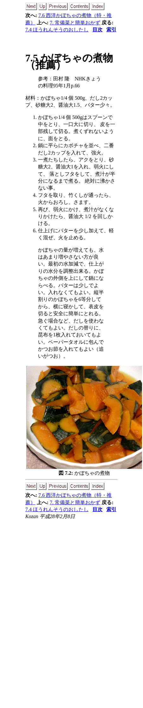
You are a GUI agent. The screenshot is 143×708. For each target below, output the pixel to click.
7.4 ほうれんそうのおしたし (57, 29)
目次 (97, 29)
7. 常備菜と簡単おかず (75, 22)
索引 (111, 29)
